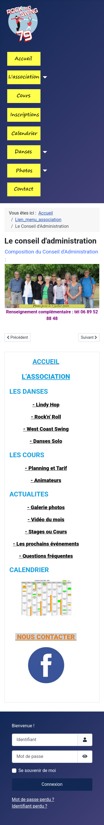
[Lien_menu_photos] (43, 171)
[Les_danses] (43, 152)
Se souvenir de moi (37, 770)
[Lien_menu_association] (43, 77)
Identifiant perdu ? (29, 806)
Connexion (52, 784)
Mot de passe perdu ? (33, 799)
